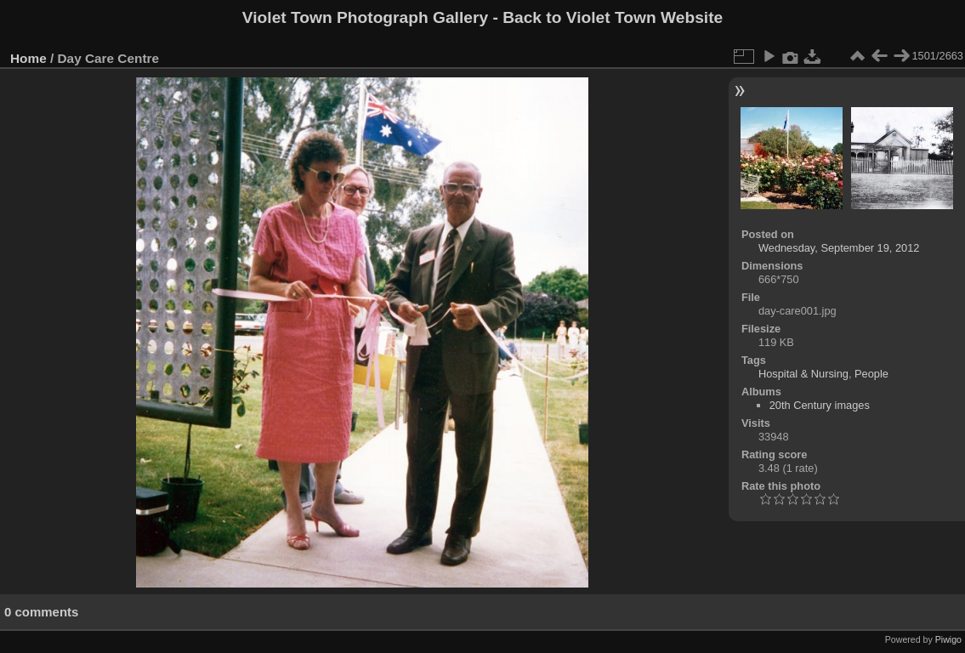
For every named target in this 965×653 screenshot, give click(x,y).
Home (28, 58)
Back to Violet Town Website (612, 17)
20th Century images (819, 405)
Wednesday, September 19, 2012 (838, 247)
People (871, 373)
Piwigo (948, 639)
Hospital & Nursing (803, 373)
